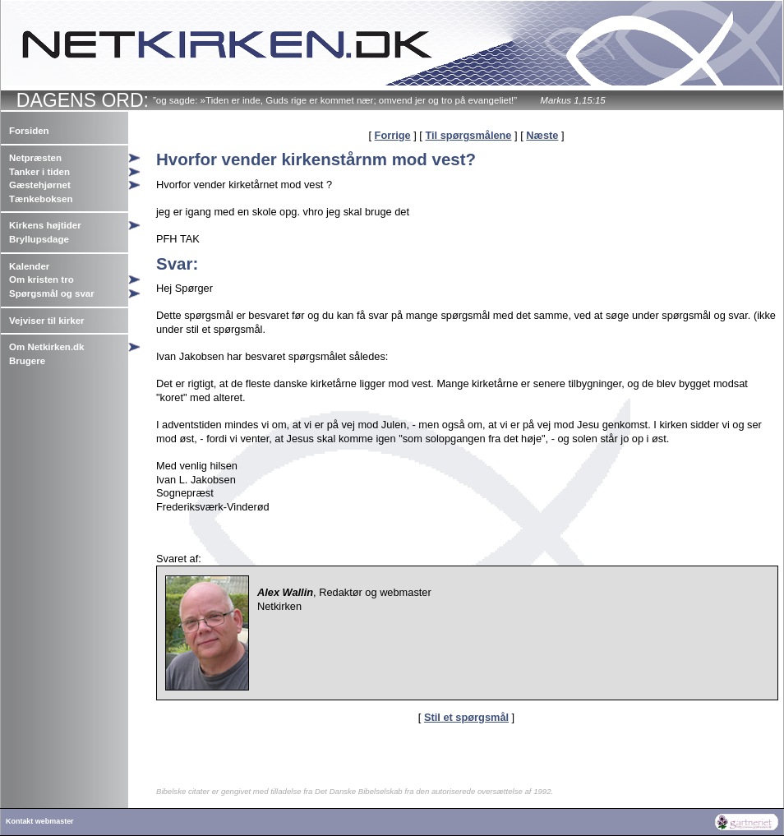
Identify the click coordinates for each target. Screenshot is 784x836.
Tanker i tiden (39, 172)
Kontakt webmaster (40, 821)
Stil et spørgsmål (466, 717)
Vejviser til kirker (47, 321)
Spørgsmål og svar (52, 293)
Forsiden (29, 131)
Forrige (393, 135)
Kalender (29, 266)
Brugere (27, 361)
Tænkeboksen (40, 199)
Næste (542, 135)
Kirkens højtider (45, 225)
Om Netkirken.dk (47, 347)
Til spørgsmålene (468, 135)
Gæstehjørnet (40, 185)
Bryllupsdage (39, 239)
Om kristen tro (41, 279)
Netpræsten (35, 158)
